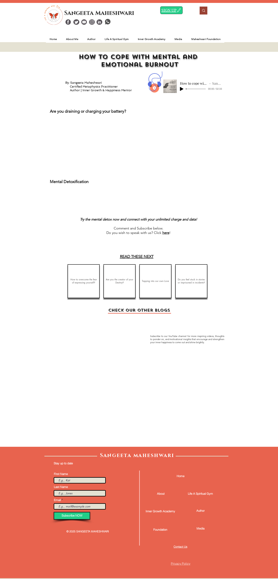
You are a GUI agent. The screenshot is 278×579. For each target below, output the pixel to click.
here (165, 233)
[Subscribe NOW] (72, 516)
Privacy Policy (180, 563)
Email (57, 500)
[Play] (181, 89)
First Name (61, 473)
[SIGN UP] (171, 10)
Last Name (61, 486)
